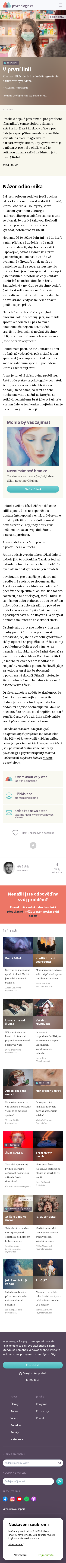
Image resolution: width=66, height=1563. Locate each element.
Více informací (15, 1544)
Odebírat (59, 1481)
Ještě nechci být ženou (16, 1282)
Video (14, 1418)
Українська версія (14, 1509)
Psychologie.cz (18, 5)
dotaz (33, 916)
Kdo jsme (41, 1404)
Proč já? (41, 1280)
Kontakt (41, 1418)
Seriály (15, 1432)
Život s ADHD (14, 1153)
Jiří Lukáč (23, 866)
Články (15, 1404)
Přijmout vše (46, 1555)
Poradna (16, 1425)
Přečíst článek (33, 489)
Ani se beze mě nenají (15, 1092)
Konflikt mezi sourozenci (45, 960)
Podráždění (13, 958)
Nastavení (20, 1555)
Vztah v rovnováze (43, 1022)
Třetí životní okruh (44, 1154)
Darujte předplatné (32, 1373)
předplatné (15, 911)
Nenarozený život (48, 1091)
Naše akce (17, 1439)
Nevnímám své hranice (27, 470)
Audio (14, 1411)
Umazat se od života (15, 1022)
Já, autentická (46, 1217)
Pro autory (42, 1411)
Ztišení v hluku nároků (15, 1218)
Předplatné (32, 1365)
